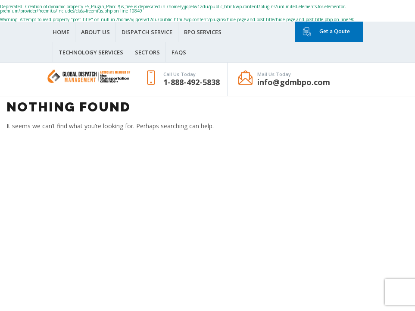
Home (61, 32)
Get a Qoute (334, 31)
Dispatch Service (147, 32)
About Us (95, 32)
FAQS (179, 52)
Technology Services (91, 52)
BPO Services (203, 32)
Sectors (147, 52)
